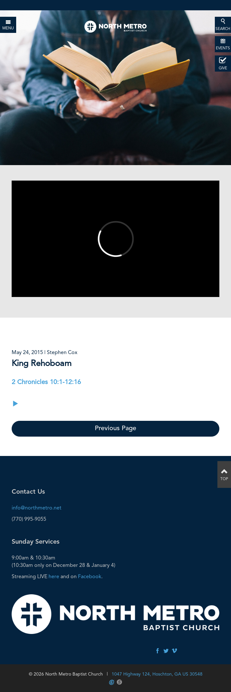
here (54, 576)
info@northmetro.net (36, 508)
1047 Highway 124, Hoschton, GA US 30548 (157, 674)
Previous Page (115, 428)
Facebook (89, 576)
